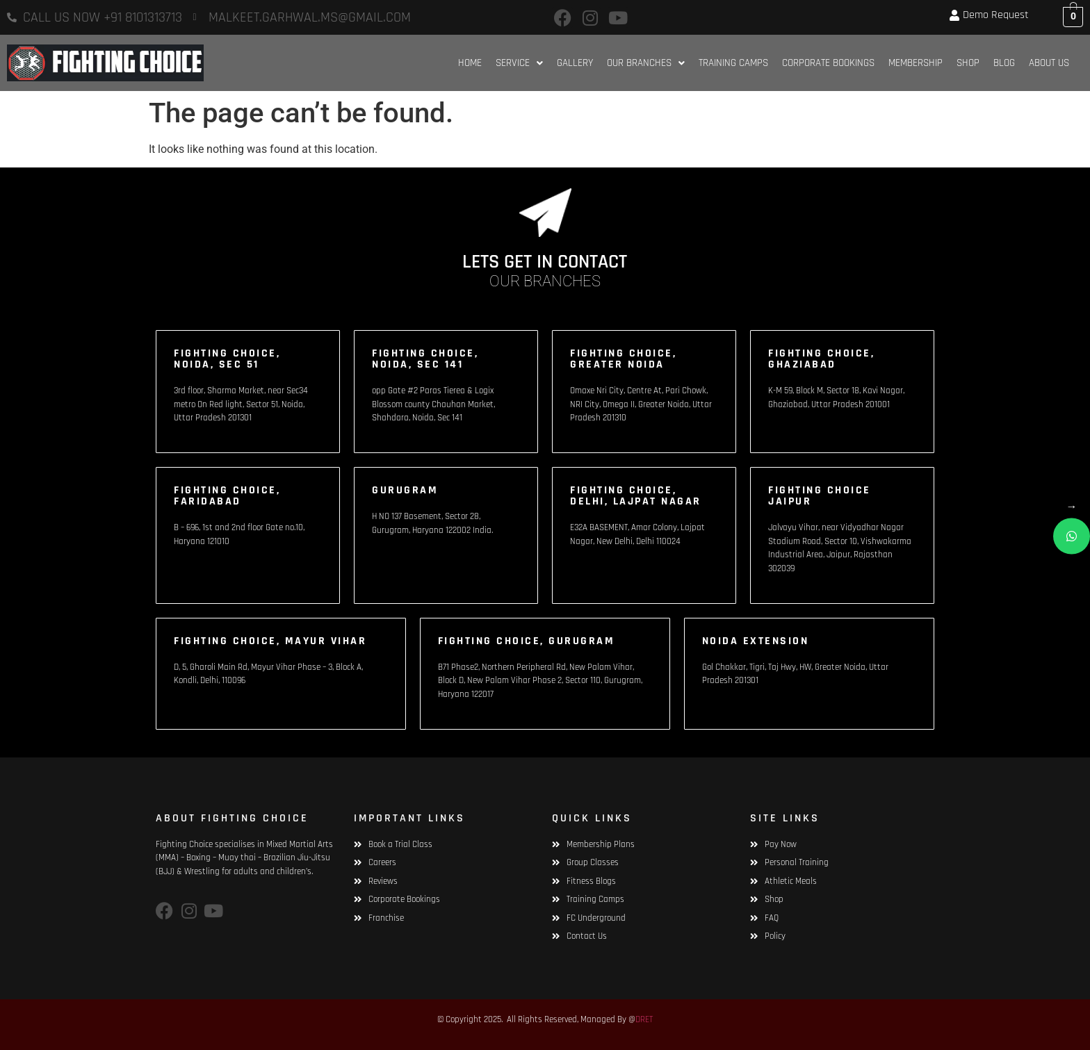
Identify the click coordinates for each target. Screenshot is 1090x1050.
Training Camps (733, 62)
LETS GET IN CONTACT (544, 261)
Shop (968, 62)
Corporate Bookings (828, 62)
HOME (470, 62)
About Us (1049, 62)
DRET (644, 1019)
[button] (519, 63)
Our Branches (646, 62)
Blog (1004, 62)
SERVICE (519, 62)
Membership (915, 62)
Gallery (575, 62)
